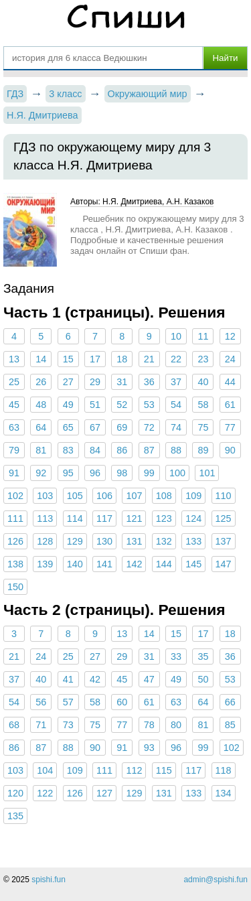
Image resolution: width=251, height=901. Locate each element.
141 (104, 564)
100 (177, 473)
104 (45, 770)
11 (202, 336)
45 (14, 404)
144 (164, 564)
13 (14, 359)
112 (134, 770)
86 (121, 450)
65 (68, 427)
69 (121, 427)
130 (104, 541)
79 (14, 450)
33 (176, 656)
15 (68, 359)
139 (45, 564)
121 (134, 518)
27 (68, 381)
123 (164, 518)
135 (15, 816)
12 (230, 336)
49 (68, 404)
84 (95, 450)
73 (68, 724)
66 (230, 702)
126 (15, 541)
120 (15, 793)
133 (193, 541)
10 (176, 336)
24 (230, 359)
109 (193, 495)
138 (15, 564)
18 (121, 359)
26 (40, 381)
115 (164, 770)
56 (40, 702)
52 (121, 404)
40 (202, 381)
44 (230, 381)
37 (176, 381)
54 (176, 404)
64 (40, 427)
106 (104, 495)
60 (121, 702)
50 (202, 679)
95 (68, 473)
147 (224, 564)
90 (230, 450)
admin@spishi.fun (215, 879)
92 (40, 473)
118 (224, 770)
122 (45, 793)
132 (164, 541)
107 (134, 495)
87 (149, 450)
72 (149, 427)
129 (75, 541)
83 (68, 450)
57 (68, 702)
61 (230, 404)
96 (95, 473)
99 (149, 473)
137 (224, 541)
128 (45, 541)
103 (45, 495)
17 (95, 359)
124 (193, 518)
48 (40, 404)
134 (224, 793)
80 (176, 724)
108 (164, 495)
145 (193, 564)
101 (207, 473)
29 (95, 381)
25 (14, 381)
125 (224, 518)
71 (40, 724)
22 (176, 359)
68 (14, 724)
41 (68, 679)
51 (95, 404)
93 (149, 747)
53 (149, 404)
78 (149, 724)
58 (202, 404)
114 (75, 518)
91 (14, 473)
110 (224, 495)
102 (15, 495)
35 (202, 656)
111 (15, 518)
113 (45, 518)
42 (95, 679)
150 (15, 586)
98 (121, 473)
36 (149, 381)
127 (104, 793)
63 (14, 427)
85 (230, 724)
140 (75, 564)
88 (176, 450)
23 (202, 359)
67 (95, 427)
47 (149, 679)
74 (176, 427)
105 (75, 495)
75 (202, 427)
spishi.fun (48, 879)
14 (40, 359)
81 (40, 450)
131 (134, 541)
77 (230, 427)
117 (104, 518)
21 (149, 359)
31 (121, 381)
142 (134, 564)
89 (202, 450)
